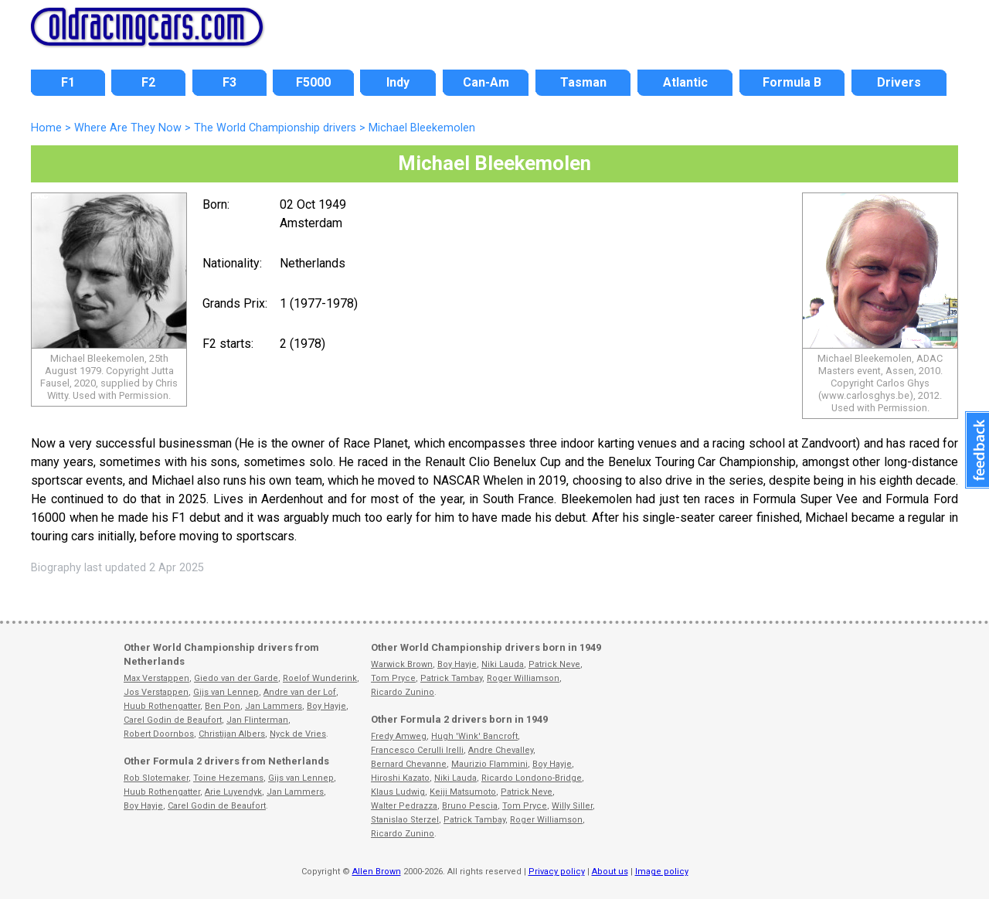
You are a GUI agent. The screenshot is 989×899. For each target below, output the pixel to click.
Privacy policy (556, 872)
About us (610, 872)
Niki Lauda (502, 664)
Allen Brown (376, 872)
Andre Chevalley (500, 750)
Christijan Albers (232, 734)
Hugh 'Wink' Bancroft (474, 736)
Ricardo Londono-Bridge (531, 778)
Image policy (661, 872)
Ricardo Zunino (402, 692)
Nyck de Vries (298, 734)
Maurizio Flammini (489, 764)
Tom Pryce (393, 678)
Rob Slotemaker (156, 778)
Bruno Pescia (470, 806)
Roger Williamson (523, 678)
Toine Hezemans (228, 778)
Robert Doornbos (159, 734)
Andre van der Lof (299, 692)
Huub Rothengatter (162, 706)
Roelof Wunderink (320, 678)
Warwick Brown (402, 664)
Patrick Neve (554, 664)
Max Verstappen (156, 678)
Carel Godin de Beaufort (173, 720)
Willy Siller (572, 806)
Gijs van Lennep (226, 692)
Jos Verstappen (156, 692)
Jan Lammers (273, 706)
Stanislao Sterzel (405, 820)
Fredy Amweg (399, 736)
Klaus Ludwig (398, 792)
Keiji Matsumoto (463, 792)
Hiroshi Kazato (400, 778)
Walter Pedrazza (404, 806)
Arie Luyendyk (233, 792)
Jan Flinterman (257, 720)
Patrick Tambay (451, 678)
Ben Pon (222, 706)
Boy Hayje (326, 706)
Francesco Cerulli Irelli (417, 750)
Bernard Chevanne (409, 764)
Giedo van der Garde (236, 678)
